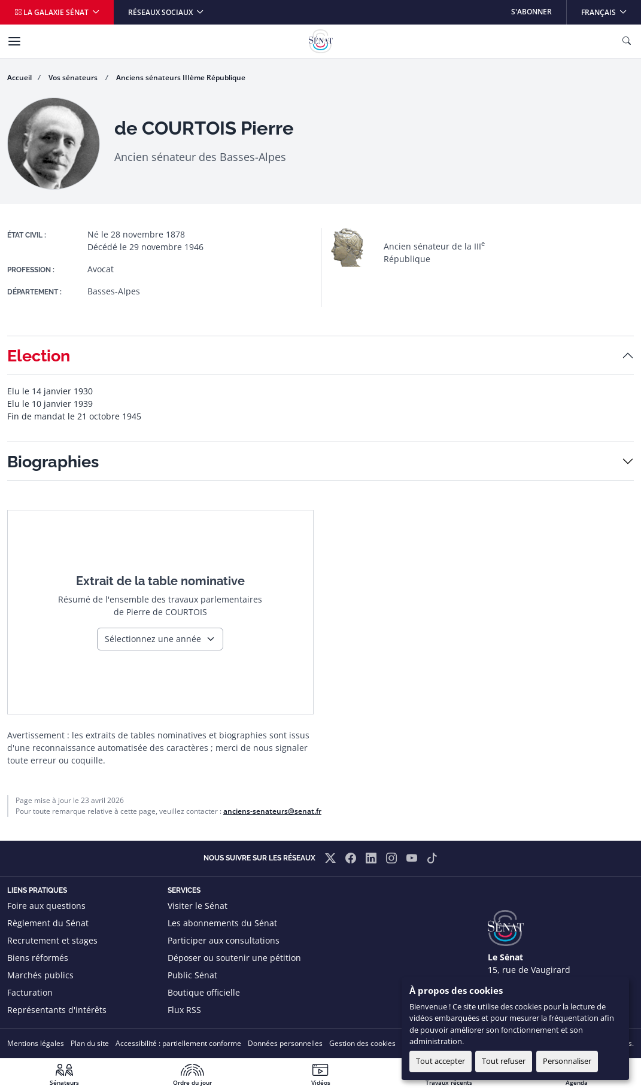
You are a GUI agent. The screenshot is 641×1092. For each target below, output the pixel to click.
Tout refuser (503, 1061)
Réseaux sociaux (161, 12)
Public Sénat (192, 975)
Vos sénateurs (73, 77)
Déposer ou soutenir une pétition (234, 957)
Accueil (19, 77)
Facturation (30, 992)
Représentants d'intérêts (57, 1009)
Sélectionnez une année (153, 638)
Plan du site (90, 1043)
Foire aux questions (46, 905)
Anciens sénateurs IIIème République (180, 77)
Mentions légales (35, 1043)
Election (38, 355)
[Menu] (14, 41)
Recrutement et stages (52, 940)
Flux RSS (184, 1009)
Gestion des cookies (362, 1043)
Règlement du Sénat (48, 923)
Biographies (53, 461)
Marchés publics (40, 975)
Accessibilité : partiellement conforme (178, 1043)
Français (611, 8)
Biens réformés (37, 957)
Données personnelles (285, 1043)
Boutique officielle (204, 992)
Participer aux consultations (224, 940)
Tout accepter (440, 1061)
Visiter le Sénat (197, 905)
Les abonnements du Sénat (222, 923)
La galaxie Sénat (52, 12)
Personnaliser (567, 1061)
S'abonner (531, 12)
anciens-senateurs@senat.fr (272, 811)
